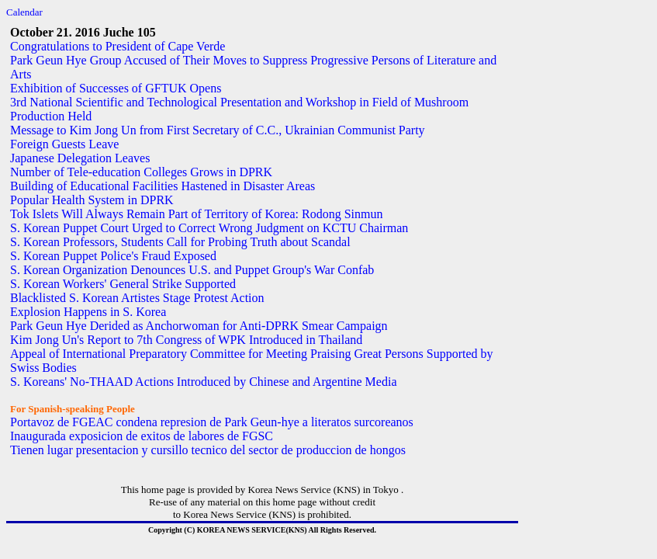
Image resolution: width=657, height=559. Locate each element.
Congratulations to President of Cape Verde (117, 46)
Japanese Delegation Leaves (80, 158)
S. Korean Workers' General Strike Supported (123, 283)
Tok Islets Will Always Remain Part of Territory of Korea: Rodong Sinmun (196, 213)
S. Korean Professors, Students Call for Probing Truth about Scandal (180, 241)
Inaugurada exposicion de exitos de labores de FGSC (141, 436)
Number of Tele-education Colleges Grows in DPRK (141, 172)
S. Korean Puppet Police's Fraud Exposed (113, 255)
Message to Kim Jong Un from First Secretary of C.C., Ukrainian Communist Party (217, 130)
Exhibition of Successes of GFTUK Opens (115, 88)
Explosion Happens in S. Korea (88, 311)
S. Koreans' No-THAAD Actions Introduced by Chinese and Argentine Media (203, 381)
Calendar (24, 12)
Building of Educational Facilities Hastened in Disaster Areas (162, 186)
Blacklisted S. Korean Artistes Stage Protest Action (137, 297)
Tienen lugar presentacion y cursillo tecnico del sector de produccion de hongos (208, 450)
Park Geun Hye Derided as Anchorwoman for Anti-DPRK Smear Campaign (199, 325)
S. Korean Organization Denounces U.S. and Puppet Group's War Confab (192, 269)
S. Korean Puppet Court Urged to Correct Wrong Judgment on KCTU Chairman (209, 227)
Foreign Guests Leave (64, 144)
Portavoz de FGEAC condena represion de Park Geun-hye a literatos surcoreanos (211, 422)
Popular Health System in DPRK (92, 200)
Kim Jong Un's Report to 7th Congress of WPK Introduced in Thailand (186, 339)
